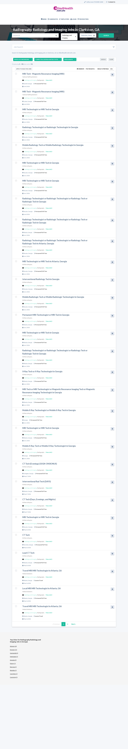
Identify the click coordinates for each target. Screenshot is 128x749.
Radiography (40, 80)
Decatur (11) (13, 650)
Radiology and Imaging (30, 80)
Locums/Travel (39, 580)
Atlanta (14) (13, 646)
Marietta (25, 544)
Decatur (25, 119)
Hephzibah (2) (14, 656)
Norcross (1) (13, 667)
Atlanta (25, 232)
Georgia (30, 83)
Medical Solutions (27, 574)
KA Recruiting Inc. (27, 112)
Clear (111, 59)
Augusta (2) (13, 660)
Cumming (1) (13, 677)
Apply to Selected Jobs (23, 69)
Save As (103, 59)
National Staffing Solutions (29, 77)
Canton (25, 101)
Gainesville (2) (14, 653)
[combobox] (69, 36)
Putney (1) (13, 663)
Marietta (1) (13, 670)
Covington (26, 473)
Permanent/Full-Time (40, 83)
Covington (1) (13, 674)
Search (106, 35)
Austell (25, 83)
